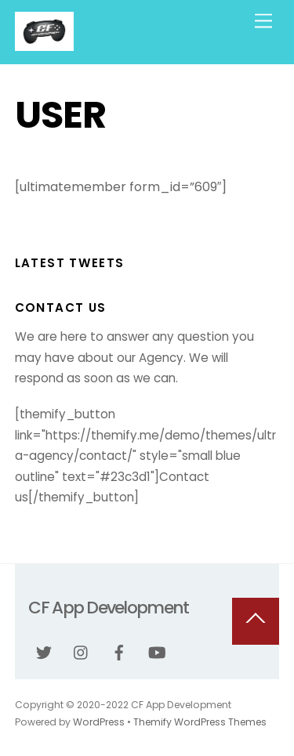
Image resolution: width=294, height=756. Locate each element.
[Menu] (263, 21)
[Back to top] (255, 621)
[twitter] (44, 652)
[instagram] (81, 652)
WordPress (99, 722)
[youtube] (156, 652)
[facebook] (119, 652)
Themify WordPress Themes (200, 722)
